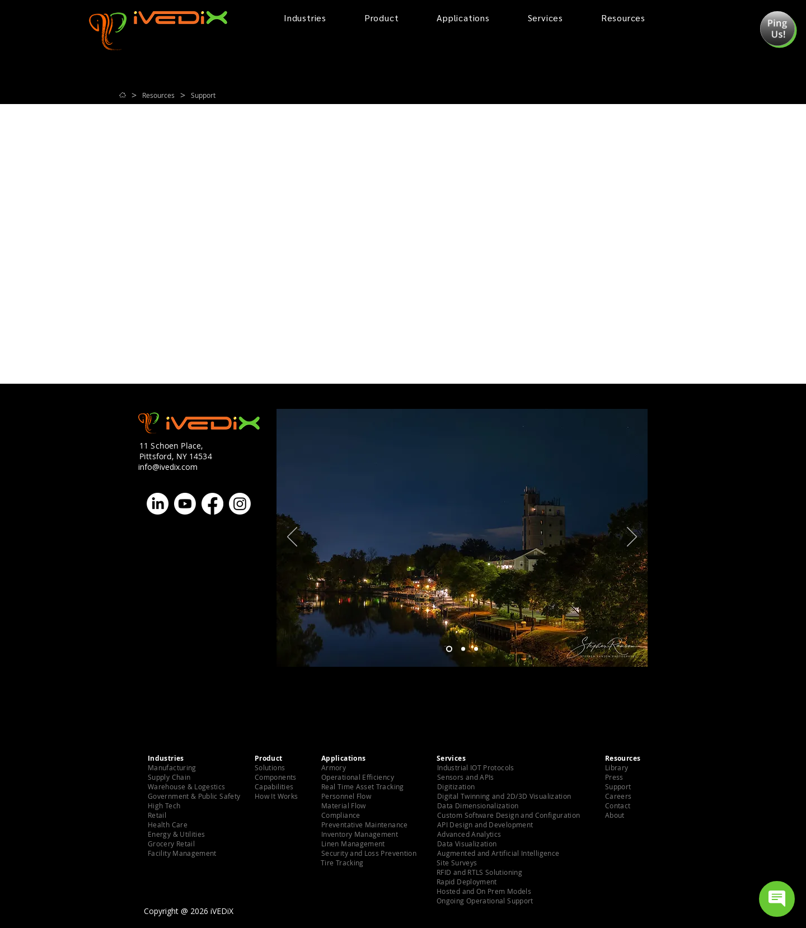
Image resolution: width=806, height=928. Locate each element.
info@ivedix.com (168, 466)
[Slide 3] (476, 649)
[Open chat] (777, 899)
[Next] (632, 537)
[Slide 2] (463, 649)
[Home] (123, 95)
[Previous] (292, 537)
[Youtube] (185, 504)
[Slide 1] (449, 649)
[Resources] (158, 95)
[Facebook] (212, 504)
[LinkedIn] (157, 504)
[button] (777, 28)
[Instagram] (240, 504)
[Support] (203, 95)
